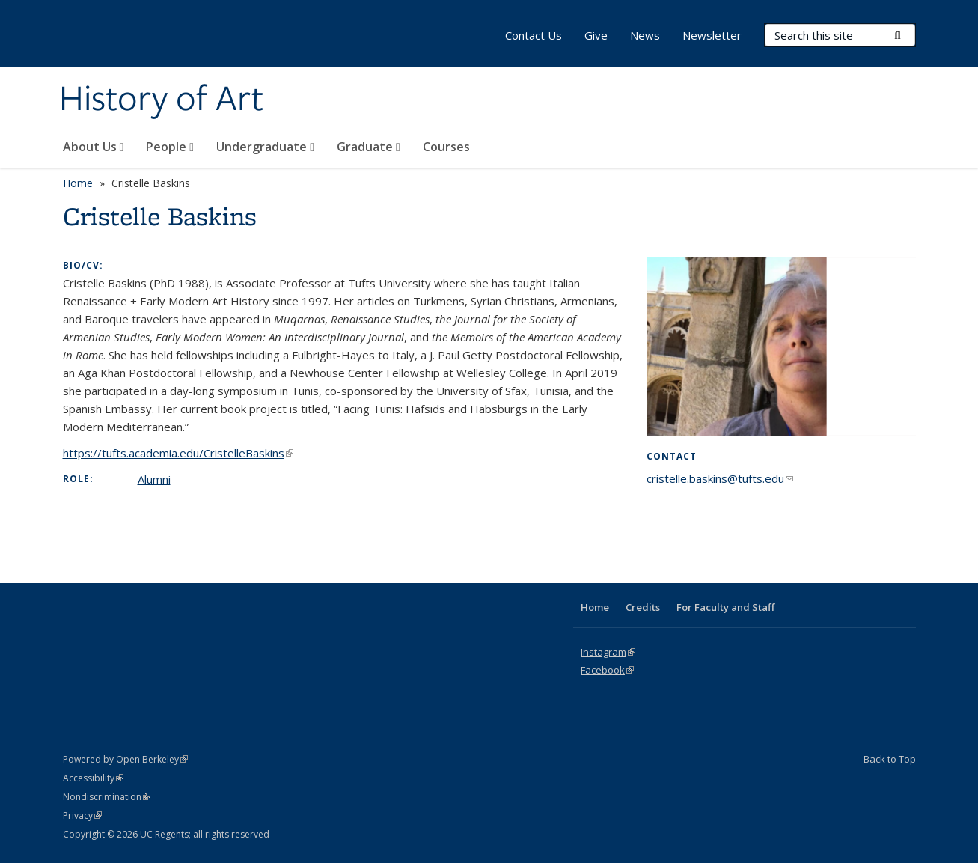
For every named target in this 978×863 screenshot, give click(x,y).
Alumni (154, 479)
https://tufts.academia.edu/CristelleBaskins (178, 452)
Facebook (607, 670)
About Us (93, 146)
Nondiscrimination (106, 796)
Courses (446, 146)
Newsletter (712, 35)
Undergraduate (265, 146)
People (170, 146)
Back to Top (890, 759)
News (645, 35)
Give (596, 35)
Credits (643, 607)
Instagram (608, 652)
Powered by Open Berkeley (125, 759)
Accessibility (93, 778)
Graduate (368, 146)
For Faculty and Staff (725, 607)
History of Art (161, 99)
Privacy (82, 815)
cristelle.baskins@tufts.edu (720, 478)
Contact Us (533, 35)
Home (78, 183)
